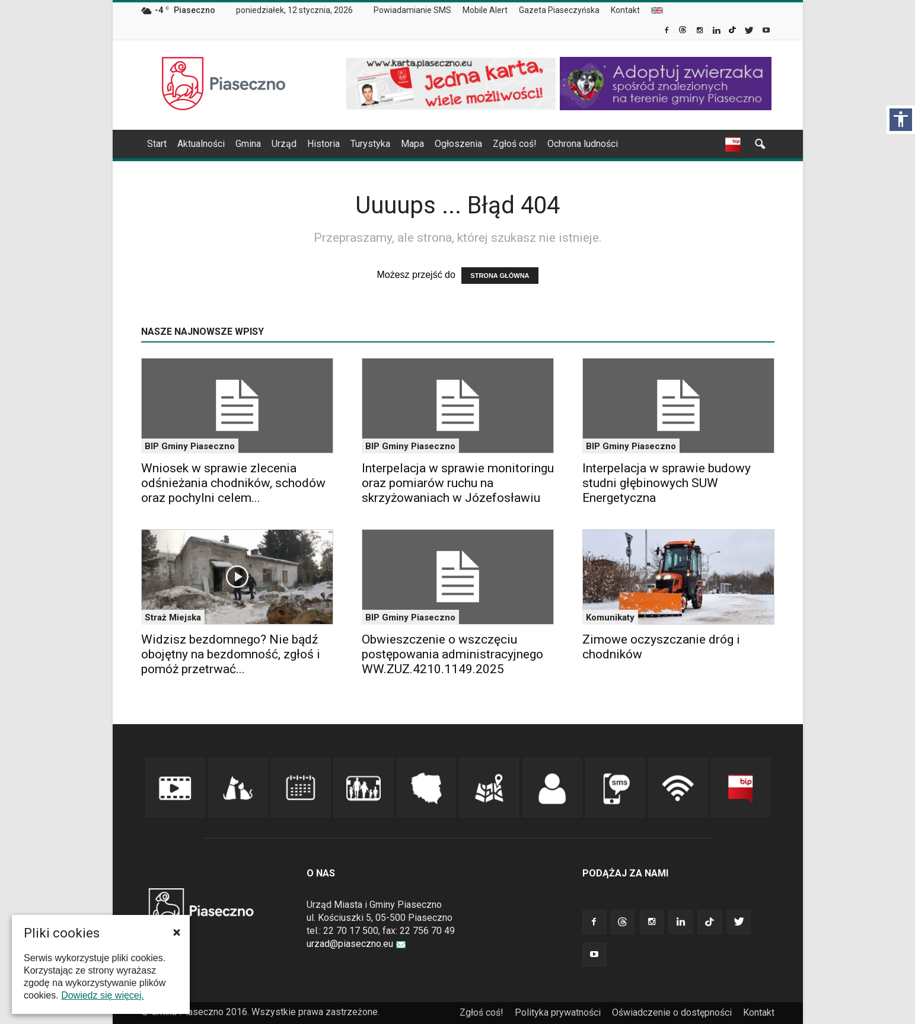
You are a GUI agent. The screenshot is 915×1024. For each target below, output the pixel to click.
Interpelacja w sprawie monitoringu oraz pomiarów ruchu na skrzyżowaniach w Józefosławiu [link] (458, 483)
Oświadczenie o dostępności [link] (672, 1012)
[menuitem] (417, 10)
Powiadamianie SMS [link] (412, 10)
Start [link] (157, 143)
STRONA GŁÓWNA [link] (499, 275)
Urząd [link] (284, 143)
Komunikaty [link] (610, 617)
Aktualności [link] (201, 143)
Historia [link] (323, 143)
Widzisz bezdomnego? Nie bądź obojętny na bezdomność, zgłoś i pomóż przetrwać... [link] (230, 654)
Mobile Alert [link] (485, 10)
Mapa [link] (412, 143)
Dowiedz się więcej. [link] (102, 995)
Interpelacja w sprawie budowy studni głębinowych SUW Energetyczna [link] (666, 483)
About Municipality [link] (657, 10)
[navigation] (443, 144)
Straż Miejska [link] (173, 617)
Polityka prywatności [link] (558, 1012)
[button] (177, 932)
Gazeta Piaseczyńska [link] (559, 10)
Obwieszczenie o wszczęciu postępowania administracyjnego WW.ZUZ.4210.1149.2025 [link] (452, 654)
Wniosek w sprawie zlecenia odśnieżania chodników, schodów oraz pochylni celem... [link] (233, 483)
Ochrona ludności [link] (582, 143)
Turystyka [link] (370, 143)
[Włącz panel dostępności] (901, 119)
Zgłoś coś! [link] (515, 143)
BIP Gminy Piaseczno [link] (190, 446)
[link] (667, 31)
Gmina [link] (248, 143)
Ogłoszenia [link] (458, 143)
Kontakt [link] (625, 10)
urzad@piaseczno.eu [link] (356, 943)
